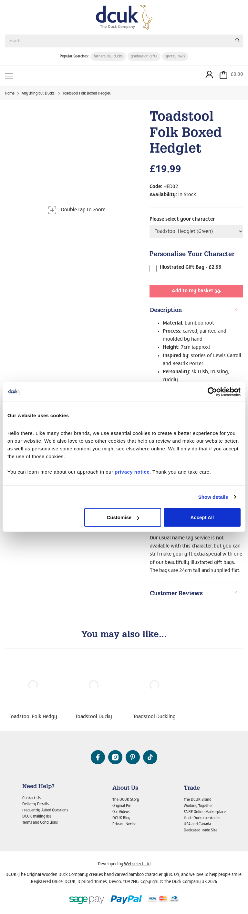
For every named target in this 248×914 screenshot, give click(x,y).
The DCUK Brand (197, 800)
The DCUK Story (125, 800)
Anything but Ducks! (39, 93)
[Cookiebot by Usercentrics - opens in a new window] (212, 392)
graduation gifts (144, 56)
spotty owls (175, 56)
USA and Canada (197, 824)
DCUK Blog (121, 818)
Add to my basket (196, 291)
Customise (123, 517)
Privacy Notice (124, 824)
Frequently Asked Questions (45, 810)
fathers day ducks (108, 56)
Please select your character (182, 219)
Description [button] (194, 310)
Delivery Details (35, 804)
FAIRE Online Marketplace (205, 812)
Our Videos (120, 812)
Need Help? (38, 787)
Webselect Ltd (137, 864)
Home (10, 93)
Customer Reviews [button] (194, 594)
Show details (213, 496)
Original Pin (121, 806)
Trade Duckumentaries (202, 818)
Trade (192, 788)
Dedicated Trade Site (200, 830)
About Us (125, 788)
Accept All (202, 517)
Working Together (198, 806)
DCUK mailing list (36, 817)
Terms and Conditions (40, 823)
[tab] (196, 311)
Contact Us (31, 798)
